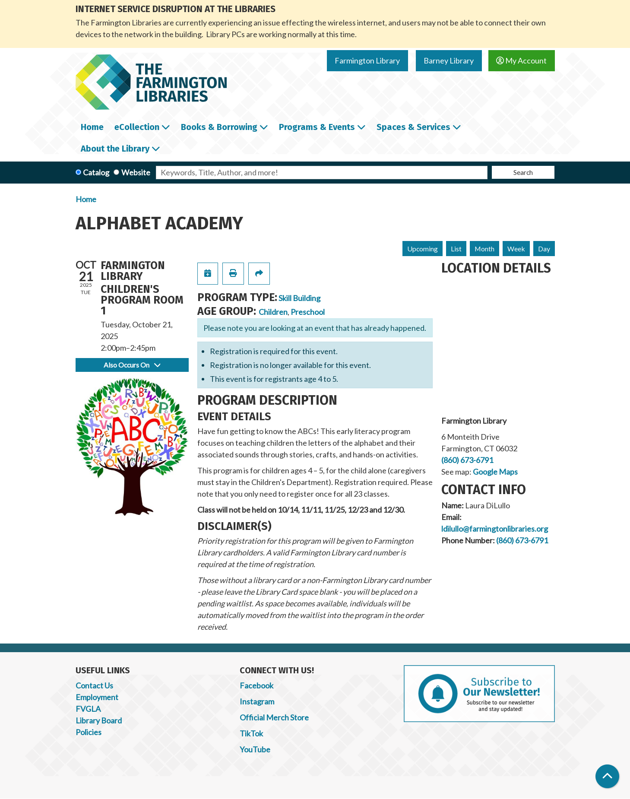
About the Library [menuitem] (115, 148)
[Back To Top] (607, 776)
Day (544, 248)
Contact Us (94, 685)
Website (135, 172)
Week (516, 248)
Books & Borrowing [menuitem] (219, 127)
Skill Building (299, 298)
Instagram (257, 701)
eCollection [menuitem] (136, 127)
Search (523, 172)
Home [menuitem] (92, 127)
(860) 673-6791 (467, 460)
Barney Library (449, 60)
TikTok (251, 733)
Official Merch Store (274, 717)
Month (484, 248)
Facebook (256, 685)
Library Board (99, 720)
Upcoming (422, 248)
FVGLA (88, 708)
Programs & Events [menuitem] (317, 127)
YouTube (255, 749)
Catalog (96, 172)
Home (86, 199)
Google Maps (495, 471)
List (456, 248)
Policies (88, 732)
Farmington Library (367, 60)
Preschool (308, 312)
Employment (97, 697)
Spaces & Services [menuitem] (413, 127)
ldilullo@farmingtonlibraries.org (494, 528)
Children (273, 312)
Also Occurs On (132, 365)
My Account (521, 60)
